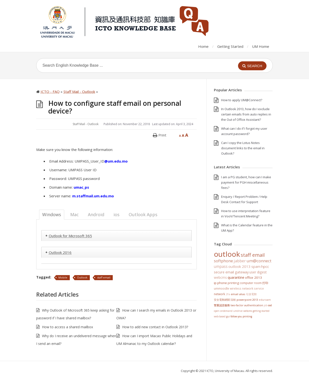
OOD (270, 305)
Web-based (219, 316)
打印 (265, 283)
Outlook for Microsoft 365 (70, 235)
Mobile (62, 277)
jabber (240, 261)
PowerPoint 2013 (247, 299)
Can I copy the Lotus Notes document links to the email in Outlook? (243, 148)
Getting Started (230, 46)
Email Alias (238, 294)
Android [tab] (96, 214)
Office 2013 (253, 277)
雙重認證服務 (222, 305)
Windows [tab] (51, 214)
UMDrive (238, 311)
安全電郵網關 (222, 299)
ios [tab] (116, 214)
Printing (233, 283)
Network (219, 294)
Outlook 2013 (239, 266)
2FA (228, 294)
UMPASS (221, 266)
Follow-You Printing (241, 316)
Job (265, 305)
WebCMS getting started (256, 311)
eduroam (265, 299)
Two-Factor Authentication (247, 305)
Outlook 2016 (60, 252)
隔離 (233, 299)
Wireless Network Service (247, 288)
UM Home (260, 46)
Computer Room (251, 283)
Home (203, 46)
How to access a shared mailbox (67, 327)
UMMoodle (221, 288)
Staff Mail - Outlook (85, 124)
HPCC (265, 266)
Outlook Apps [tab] (143, 214)
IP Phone (220, 283)
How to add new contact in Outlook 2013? (155, 327)
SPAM (255, 266)
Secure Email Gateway (231, 272)
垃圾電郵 (251, 294)
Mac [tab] (74, 214)
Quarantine (236, 277)
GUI (228, 316)
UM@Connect (258, 261)
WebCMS (220, 277)
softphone (223, 261)
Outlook (82, 277)
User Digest (258, 272)
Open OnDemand (223, 311)
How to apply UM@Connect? (241, 100)
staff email (103, 277)
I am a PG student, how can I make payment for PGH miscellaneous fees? (246, 182)
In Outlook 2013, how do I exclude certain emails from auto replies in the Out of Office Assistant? (246, 114)
